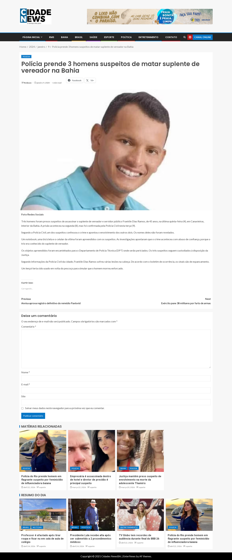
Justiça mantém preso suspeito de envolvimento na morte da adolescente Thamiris (140, 480)
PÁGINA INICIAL (31, 37)
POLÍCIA (26, 57)
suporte (42, 487)
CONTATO (171, 37)
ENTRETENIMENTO (148, 37)
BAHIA (64, 37)
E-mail (25, 384)
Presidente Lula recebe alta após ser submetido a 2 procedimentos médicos (90, 539)
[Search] (185, 37)
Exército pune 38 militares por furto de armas (163, 301)
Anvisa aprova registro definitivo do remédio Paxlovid (68, 301)
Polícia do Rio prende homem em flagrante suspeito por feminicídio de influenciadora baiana (42, 480)
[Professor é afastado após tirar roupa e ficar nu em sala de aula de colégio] (42, 515)
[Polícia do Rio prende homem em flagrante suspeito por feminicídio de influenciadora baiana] (42, 451)
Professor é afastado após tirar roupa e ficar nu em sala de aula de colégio (42, 539)
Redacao (28, 83)
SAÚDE (93, 37)
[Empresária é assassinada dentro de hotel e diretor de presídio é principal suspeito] (91, 451)
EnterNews (129, 556)
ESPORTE (109, 37)
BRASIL (79, 37)
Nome (25, 372)
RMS (51, 37)
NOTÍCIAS (37, 527)
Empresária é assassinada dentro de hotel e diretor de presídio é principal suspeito (90, 480)
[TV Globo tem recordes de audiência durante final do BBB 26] (140, 515)
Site (23, 396)
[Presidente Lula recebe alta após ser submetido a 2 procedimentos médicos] (91, 515)
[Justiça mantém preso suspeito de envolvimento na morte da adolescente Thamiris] (140, 451)
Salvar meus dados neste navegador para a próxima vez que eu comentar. (64, 408)
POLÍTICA (126, 37)
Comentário (28, 326)
